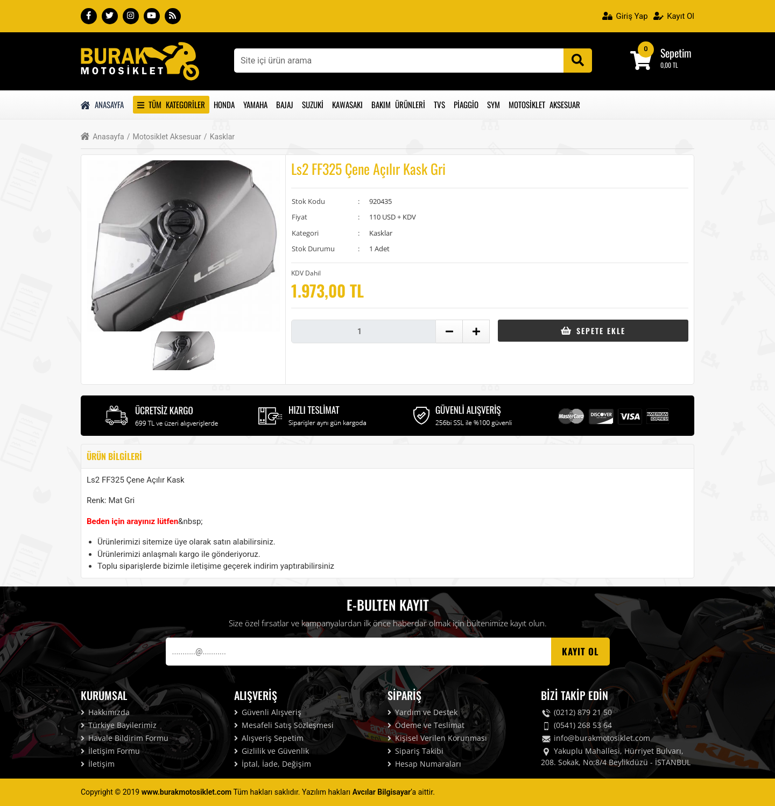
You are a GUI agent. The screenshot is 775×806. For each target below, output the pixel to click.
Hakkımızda (105, 712)
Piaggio (466, 104)
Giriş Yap (625, 16)
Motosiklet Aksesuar (544, 104)
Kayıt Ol (673, 16)
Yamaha (255, 104)
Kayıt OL (580, 651)
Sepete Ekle (593, 330)
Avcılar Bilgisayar (382, 792)
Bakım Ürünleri (398, 104)
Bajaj (284, 104)
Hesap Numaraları (424, 764)
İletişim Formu (110, 751)
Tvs (439, 104)
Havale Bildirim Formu (124, 738)
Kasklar (219, 137)
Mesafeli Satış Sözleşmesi (284, 725)
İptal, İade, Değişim (272, 764)
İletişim (98, 764)
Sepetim (676, 53)
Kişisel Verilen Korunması (437, 738)
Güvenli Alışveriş (267, 712)
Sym (493, 104)
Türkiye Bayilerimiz (119, 725)
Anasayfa (102, 104)
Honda (224, 104)
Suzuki (312, 104)
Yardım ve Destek (422, 712)
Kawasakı (347, 104)
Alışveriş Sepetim (269, 738)
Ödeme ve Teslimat (426, 725)
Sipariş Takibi (415, 751)
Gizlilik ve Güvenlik (271, 751)
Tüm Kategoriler (171, 104)
